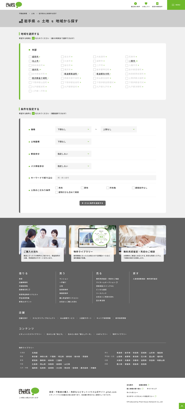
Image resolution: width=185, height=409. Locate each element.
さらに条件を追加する (92, 203)
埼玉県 (61, 356)
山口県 (67, 364)
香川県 (119, 364)
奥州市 (35, 69)
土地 (33, 13)
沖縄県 (93, 368)
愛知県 (35, 360)
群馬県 (69, 356)
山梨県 (119, 356)
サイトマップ (152, 389)
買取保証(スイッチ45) (105, 286)
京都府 (136, 360)
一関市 (132, 60)
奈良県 (152, 360)
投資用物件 (63, 289)
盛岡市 (35, 56)
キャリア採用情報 (104, 318)
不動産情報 (23, 13)
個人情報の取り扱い (134, 389)
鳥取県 (51, 364)
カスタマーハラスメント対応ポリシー (140, 396)
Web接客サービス (67, 318)
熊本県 (67, 368)
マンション (63, 279)
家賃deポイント (25, 302)
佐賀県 (43, 368)
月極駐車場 (23, 286)
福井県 (160, 356)
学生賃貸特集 (24, 298)
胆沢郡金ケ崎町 (40, 78)
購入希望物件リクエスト (69, 298)
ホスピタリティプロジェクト (44, 318)
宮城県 (144, 352)
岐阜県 (51, 360)
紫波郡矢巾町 (103, 73)
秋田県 (136, 352)
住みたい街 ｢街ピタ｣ (55, 334)
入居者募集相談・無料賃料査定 (145, 279)
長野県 (127, 356)
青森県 (119, 352)
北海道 (35, 352)
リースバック (101, 293)
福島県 (160, 352)
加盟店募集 (143, 385)
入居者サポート (85, 318)
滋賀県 (144, 360)
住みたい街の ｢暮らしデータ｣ (79, 334)
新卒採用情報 (121, 318)
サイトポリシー (132, 392)
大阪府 (119, 360)
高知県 (144, 364)
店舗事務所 (23, 282)
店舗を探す (23, 318)
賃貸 (21, 279)
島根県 (59, 364)
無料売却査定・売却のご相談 (107, 279)
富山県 (152, 356)
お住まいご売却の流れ (105, 297)
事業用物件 (63, 293)
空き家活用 (100, 300)
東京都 (35, 356)
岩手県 (127, 352)
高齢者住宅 (23, 289)
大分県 (59, 368)
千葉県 (53, 356)
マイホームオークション (105, 282)
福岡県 (35, 368)
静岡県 (43, 360)
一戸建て (62, 282)
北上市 (35, 60)
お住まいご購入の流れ (68, 302)
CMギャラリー (102, 334)
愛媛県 (127, 364)
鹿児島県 (84, 368)
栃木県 (77, 356)
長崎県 (51, 368)
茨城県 (85, 356)
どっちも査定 (101, 289)
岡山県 (43, 364)
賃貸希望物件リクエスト (28, 294)
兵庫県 (127, 360)
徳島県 (136, 364)
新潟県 (136, 356)
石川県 (144, 356)
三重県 (59, 360)
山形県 (152, 352)
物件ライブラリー (120, 334)
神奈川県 (44, 356)
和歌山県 (161, 360)
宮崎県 (75, 368)
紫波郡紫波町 (71, 73)
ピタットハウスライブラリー (30, 334)
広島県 (35, 364)
